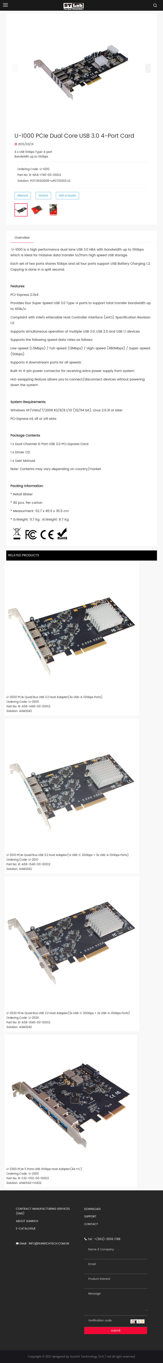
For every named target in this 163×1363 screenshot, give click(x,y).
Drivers (43, 195)
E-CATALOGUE (26, 1228)
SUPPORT (90, 1216)
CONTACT (91, 1224)
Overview (22, 237)
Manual (22, 195)
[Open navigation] (5, 5)
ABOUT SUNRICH (27, 1221)
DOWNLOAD (92, 1209)
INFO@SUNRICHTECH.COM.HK (49, 1243)
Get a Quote (67, 195)
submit (115, 1330)
